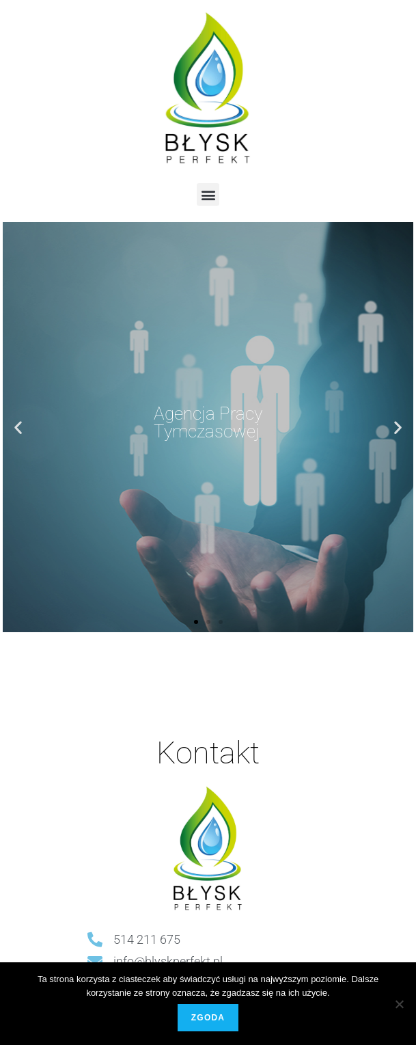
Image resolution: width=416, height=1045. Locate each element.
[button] (208, 194)
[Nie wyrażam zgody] (399, 1004)
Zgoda (208, 1017)
